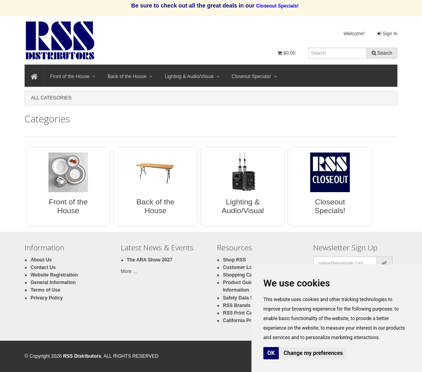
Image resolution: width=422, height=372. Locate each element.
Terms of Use (45, 290)
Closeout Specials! (254, 76)
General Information (53, 282)
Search (382, 53)
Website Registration (54, 275)
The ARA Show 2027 (150, 260)
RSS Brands (236, 305)
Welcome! (353, 33)
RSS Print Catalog (243, 313)
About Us (41, 260)
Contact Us (43, 267)
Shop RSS (234, 260)
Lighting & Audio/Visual (192, 76)
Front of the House (73, 76)
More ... (129, 271)
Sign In (387, 33)
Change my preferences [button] (313, 353)
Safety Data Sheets (244, 298)
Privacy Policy (47, 298)
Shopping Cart (239, 275)
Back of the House (130, 76)
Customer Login (241, 267)
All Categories (51, 98)
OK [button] (271, 353)
